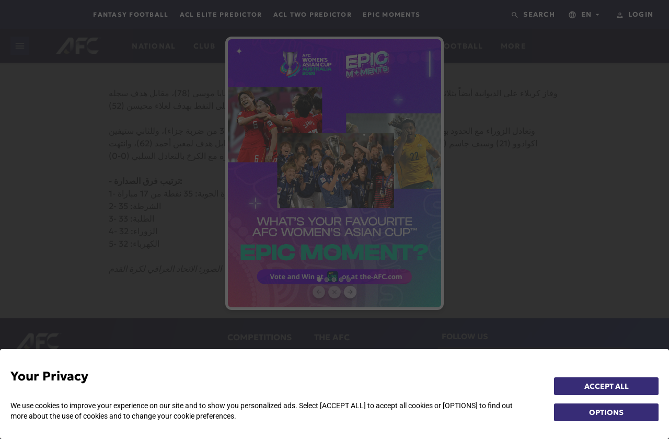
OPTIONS (606, 412)
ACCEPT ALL (606, 386)
